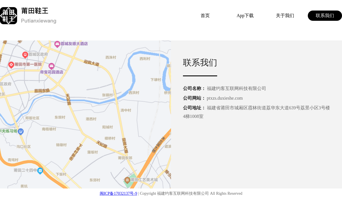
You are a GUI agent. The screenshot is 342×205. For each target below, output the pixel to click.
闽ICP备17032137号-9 (118, 193)
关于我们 (285, 15)
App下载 (245, 15)
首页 (205, 15)
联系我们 (325, 15)
